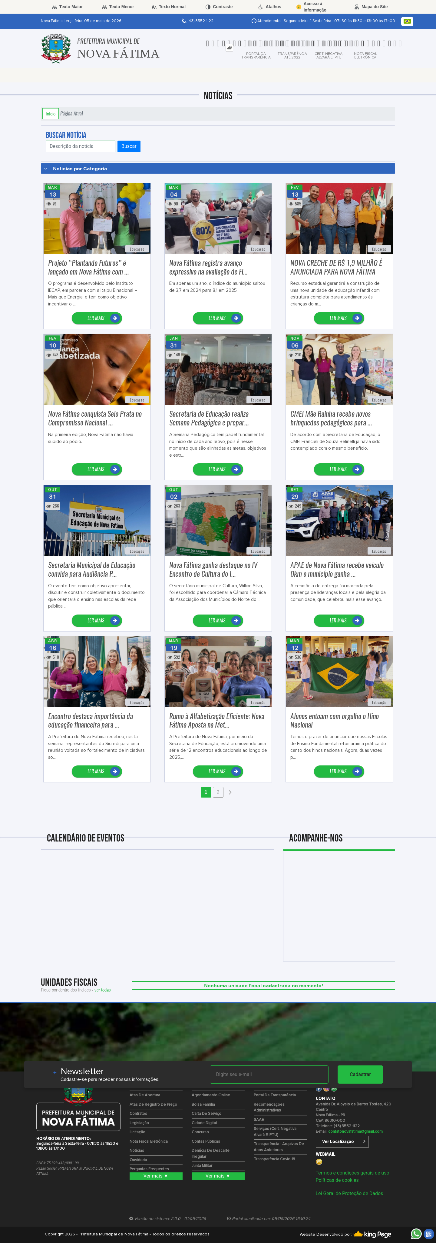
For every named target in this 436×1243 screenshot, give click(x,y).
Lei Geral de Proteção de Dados (349, 1193)
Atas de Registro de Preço (153, 1105)
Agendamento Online (211, 1095)
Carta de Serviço (206, 1114)
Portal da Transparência (275, 1095)
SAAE (259, 1120)
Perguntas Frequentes (149, 1169)
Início (50, 114)
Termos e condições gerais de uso (352, 1173)
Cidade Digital (204, 1123)
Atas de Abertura (145, 1095)
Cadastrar (360, 1074)
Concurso (200, 1132)
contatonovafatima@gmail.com (355, 1132)
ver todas (102, 990)
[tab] (229, 48)
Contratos (138, 1114)
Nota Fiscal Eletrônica (149, 1142)
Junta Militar (202, 1166)
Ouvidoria (138, 1160)
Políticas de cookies (337, 1180)
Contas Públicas (206, 1142)
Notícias (137, 1151)
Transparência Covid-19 (274, 1159)
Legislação (139, 1123)
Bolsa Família (203, 1105)
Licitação (137, 1132)
